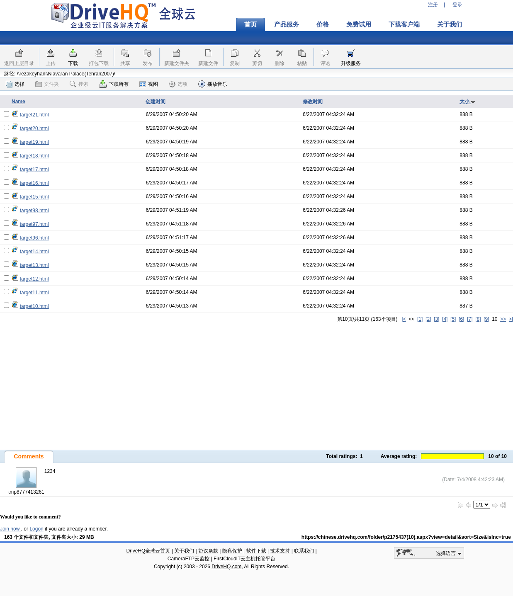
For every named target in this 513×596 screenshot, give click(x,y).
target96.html (34, 238)
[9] (486, 319)
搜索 (79, 84)
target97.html (34, 224)
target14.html (34, 251)
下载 (73, 63)
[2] (428, 319)
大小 (467, 101)
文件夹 (47, 84)
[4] (444, 319)
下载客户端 (404, 24)
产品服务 (286, 24)
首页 (250, 24)
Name (18, 101)
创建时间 (155, 101)
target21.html (34, 115)
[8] (478, 319)
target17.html (34, 169)
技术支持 (280, 551)
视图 (148, 84)
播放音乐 (212, 83)
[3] (436, 319)
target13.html (34, 265)
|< (404, 319)
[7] (469, 319)
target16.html (34, 183)
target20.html (34, 128)
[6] (461, 319)
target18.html (34, 156)
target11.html (34, 293)
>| (511, 319)
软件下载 (256, 551)
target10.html (34, 306)
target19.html (34, 142)
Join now (10, 529)
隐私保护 (232, 551)
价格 (322, 24)
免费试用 (358, 24)
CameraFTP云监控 (188, 559)
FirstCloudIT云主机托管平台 (244, 559)
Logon (36, 529)
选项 (178, 84)
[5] (453, 319)
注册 (433, 4)
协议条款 (208, 551)
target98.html (34, 210)
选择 (15, 84)
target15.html (34, 197)
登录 (457, 4)
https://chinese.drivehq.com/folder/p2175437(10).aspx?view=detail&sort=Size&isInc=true (406, 537)
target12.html (34, 279)
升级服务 (351, 63)
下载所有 (114, 84)
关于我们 (449, 24)
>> (503, 319)
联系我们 (304, 551)
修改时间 (313, 101)
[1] (420, 319)
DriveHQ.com (226, 566)
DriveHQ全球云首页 (148, 551)
